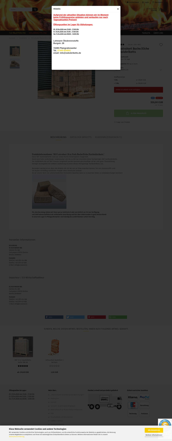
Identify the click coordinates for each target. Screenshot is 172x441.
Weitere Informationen (154, 435)
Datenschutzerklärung (16, 436)
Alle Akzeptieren (154, 430)
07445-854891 (64, 50)
